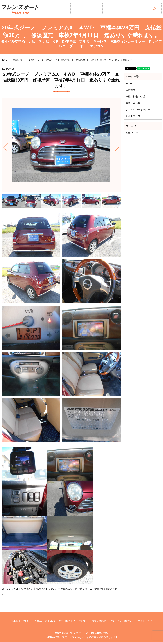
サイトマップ (133, 116)
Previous (3, 146)
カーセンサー (135, 9)
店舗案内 (69, 9)
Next (119, 146)
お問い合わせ (133, 103)
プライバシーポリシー (138, 109)
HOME (4, 60)
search (157, 8)
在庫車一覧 (88, 9)
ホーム (53, 9)
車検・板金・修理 (111, 9)
